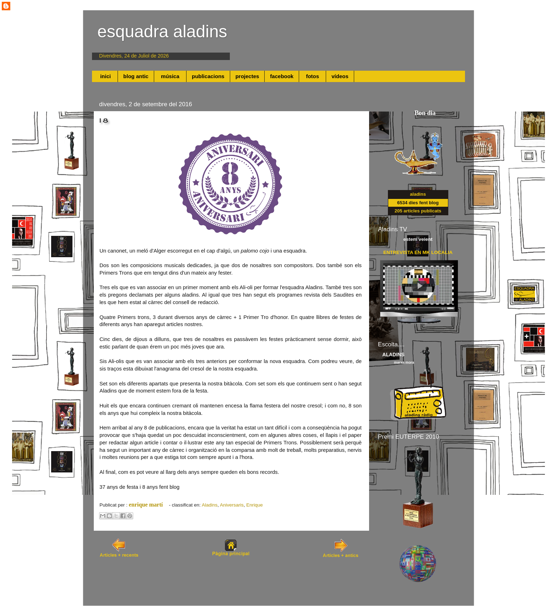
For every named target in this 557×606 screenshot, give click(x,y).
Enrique (254, 505)
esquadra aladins (162, 31)
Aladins (209, 505)
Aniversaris (232, 505)
